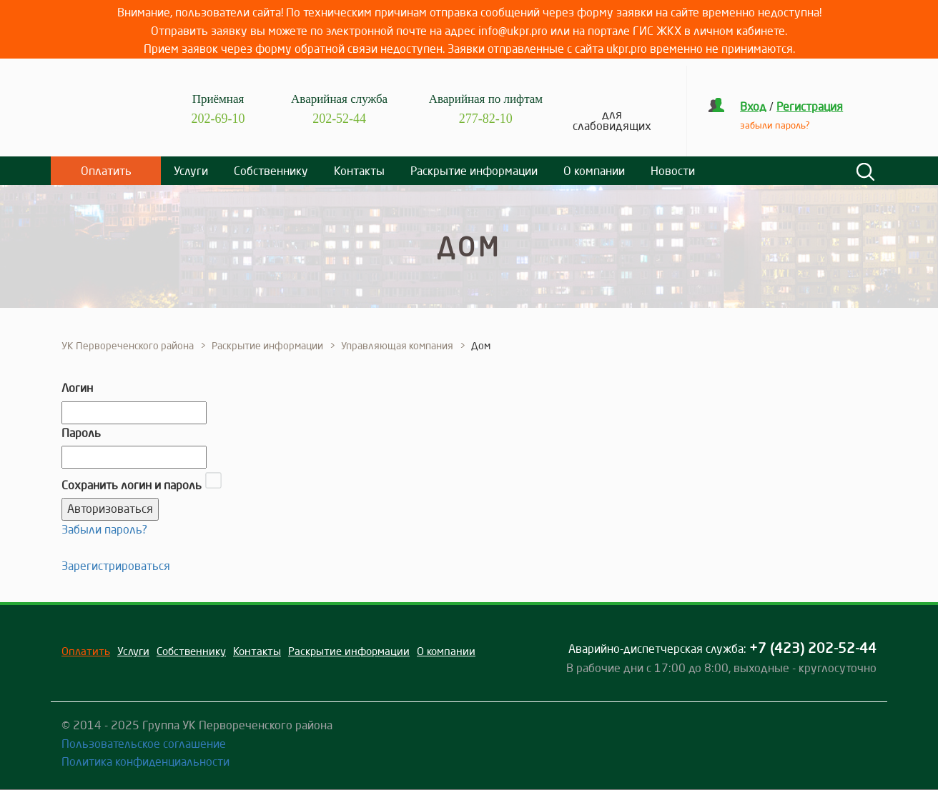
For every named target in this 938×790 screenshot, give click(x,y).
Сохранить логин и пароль (131, 485)
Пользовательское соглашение (143, 743)
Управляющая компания (397, 345)
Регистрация (809, 106)
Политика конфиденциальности (145, 761)
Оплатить (106, 171)
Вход (753, 106)
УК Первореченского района (127, 345)
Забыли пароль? (104, 529)
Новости (673, 171)
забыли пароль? (775, 125)
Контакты (359, 171)
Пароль (81, 433)
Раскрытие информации (474, 171)
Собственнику (271, 171)
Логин (77, 388)
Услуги (191, 171)
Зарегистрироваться (115, 566)
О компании (594, 171)
